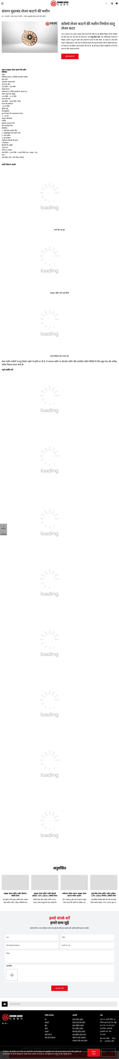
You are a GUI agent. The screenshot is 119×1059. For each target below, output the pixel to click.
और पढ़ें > (5, 1023)
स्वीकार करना (94, 1053)
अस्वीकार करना (108, 1053)
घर (2, 16)
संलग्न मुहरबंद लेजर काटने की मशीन (35, 16)
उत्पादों (7, 16)
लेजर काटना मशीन (16, 16)
